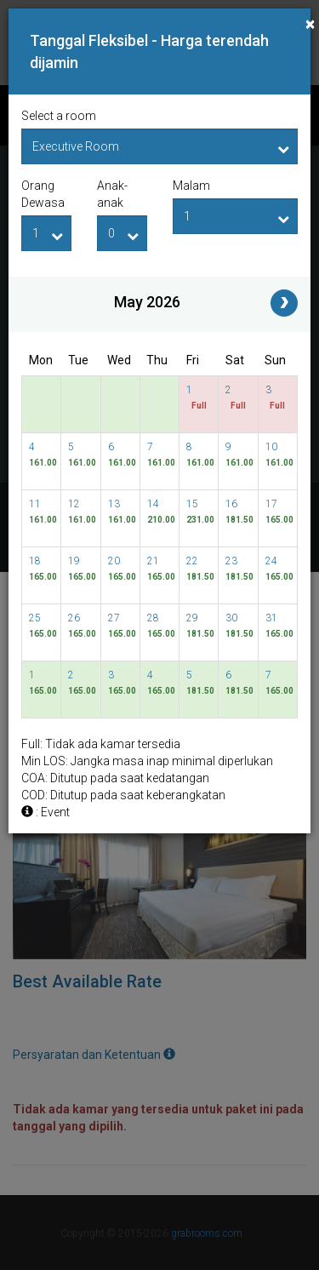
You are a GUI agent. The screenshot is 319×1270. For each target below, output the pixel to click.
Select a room (58, 116)
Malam (191, 185)
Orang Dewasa (43, 194)
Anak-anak (112, 194)
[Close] (310, 24)
